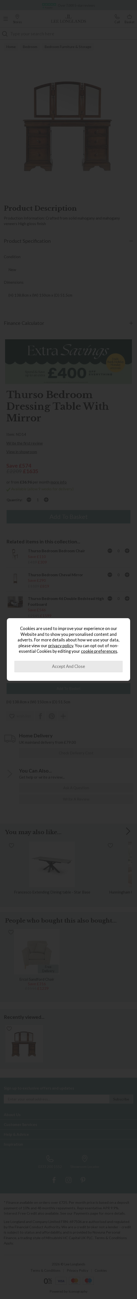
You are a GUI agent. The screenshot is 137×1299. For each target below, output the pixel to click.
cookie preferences (99, 651)
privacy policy (60, 645)
